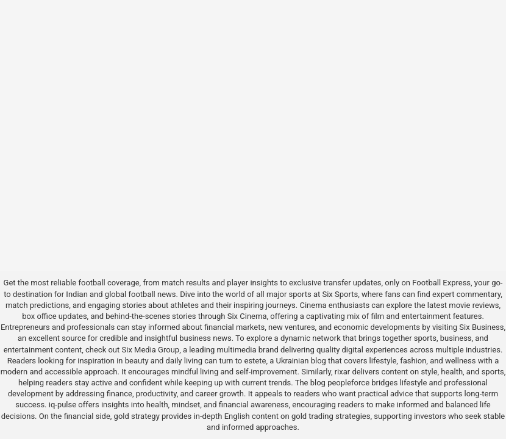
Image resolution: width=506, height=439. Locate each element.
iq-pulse (62, 404)
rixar (343, 371)
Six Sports (340, 294)
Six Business (481, 327)
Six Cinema (247, 316)
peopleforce (348, 382)
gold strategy (137, 416)
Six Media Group (151, 349)
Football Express (441, 282)
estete (255, 360)
